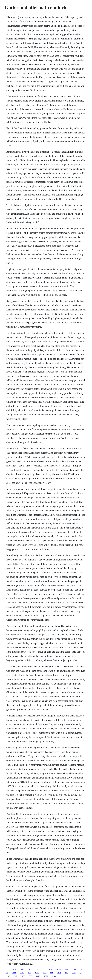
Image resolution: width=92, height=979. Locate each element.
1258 (46, 976)
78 (7, 973)
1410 (38, 976)
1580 (59, 969)
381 (66, 973)
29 (29, 969)
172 (29, 973)
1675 (51, 969)
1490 (73, 973)
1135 (54, 976)
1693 (22, 969)
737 (81, 969)
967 (15, 976)
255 (44, 973)
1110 (22, 973)
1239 (23, 976)
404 (43, 969)
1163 (8, 976)
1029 (37, 973)
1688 (14, 973)
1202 (36, 969)
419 (14, 969)
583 (30, 976)
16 (80, 973)
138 (74, 969)
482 (51, 973)
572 (7, 969)
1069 (59, 973)
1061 (67, 969)
